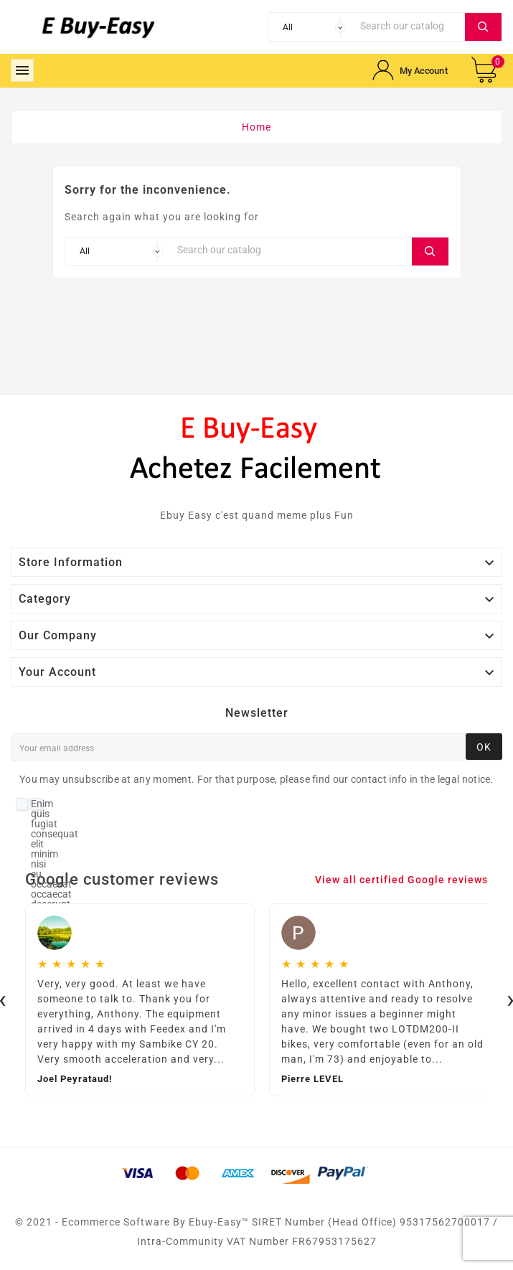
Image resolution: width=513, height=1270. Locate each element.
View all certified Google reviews (401, 879)
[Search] (409, 25)
